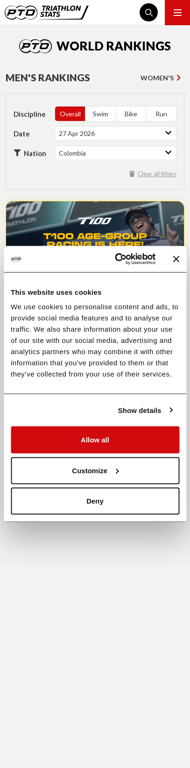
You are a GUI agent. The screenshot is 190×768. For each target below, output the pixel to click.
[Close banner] (176, 259)
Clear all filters (152, 174)
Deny (95, 501)
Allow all (95, 440)
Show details (140, 410)
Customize (95, 470)
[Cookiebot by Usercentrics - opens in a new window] (117, 259)
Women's (157, 78)
